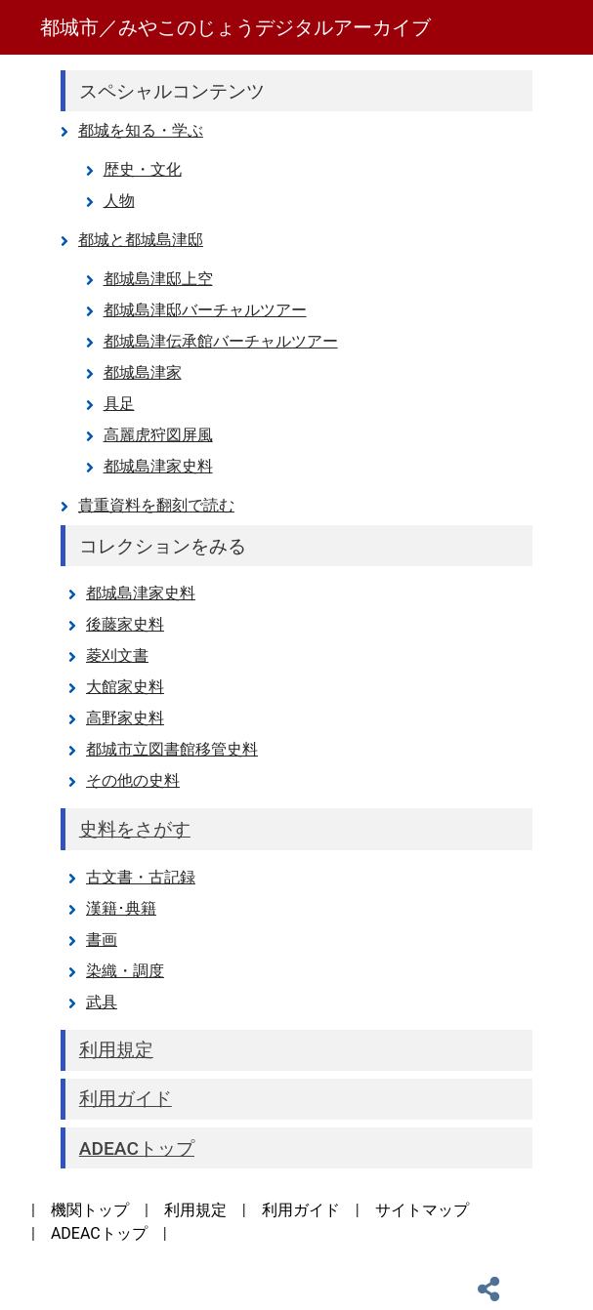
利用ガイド (301, 1210)
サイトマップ (422, 1210)
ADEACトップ (99, 1233)
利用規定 (195, 1210)
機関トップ (90, 1210)
